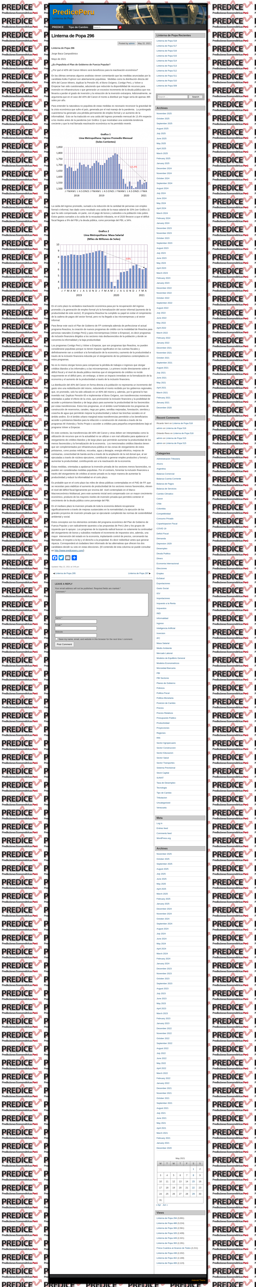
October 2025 (163, 118)
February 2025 (163, 158)
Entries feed (162, 828)
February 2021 (163, 397)
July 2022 (161, 313)
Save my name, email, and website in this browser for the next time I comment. (96, 643)
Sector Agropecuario (166, 743)
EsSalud (160, 578)
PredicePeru (74, 12)
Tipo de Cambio (78, 27)
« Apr (158, 1205)
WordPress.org (164, 838)
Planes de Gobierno (166, 683)
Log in (159, 823)
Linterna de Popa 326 (167, 1233)
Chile (159, 503)
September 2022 (164, 303)
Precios (160, 708)
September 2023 (164, 243)
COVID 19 (161, 528)
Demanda (161, 538)
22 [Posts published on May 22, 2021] (193, 1187)
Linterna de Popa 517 (167, 46)
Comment (60, 591)
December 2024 (164, 168)
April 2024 (161, 208)
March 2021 (162, 392)
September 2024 (164, 183)
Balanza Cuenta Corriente (169, 478)
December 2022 (164, 288)
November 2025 (164, 113)
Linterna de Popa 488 (167, 1223)
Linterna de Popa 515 (167, 56)
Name (58, 622)
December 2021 (164, 348)
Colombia (161, 508)
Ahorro (160, 464)
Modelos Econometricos (168, 663)
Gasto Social (163, 588)
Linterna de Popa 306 (167, 1228)
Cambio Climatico (165, 494)
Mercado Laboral (165, 653)
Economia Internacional (168, 563)
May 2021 (161, 382)
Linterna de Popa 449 (167, 1238)
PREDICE (58, 27)
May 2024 (161, 203)
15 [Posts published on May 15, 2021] (193, 1181)
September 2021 (164, 362)
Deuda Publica (163, 553)
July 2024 (161, 193)
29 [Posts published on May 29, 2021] (193, 1194)
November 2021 (164, 352)
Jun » (165, 1205)
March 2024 (162, 213)
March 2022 (162, 333)
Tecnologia (162, 787)
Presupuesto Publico (166, 718)
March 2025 (162, 153)
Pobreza (160, 688)
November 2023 (164, 233)
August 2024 (162, 188)
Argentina (161, 469)
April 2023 (161, 268)
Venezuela (162, 807)
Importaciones (163, 598)
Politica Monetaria (165, 698)
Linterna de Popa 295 (65, 573)
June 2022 (162, 318)
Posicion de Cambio (166, 703)
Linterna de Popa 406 (167, 1263)
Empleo (160, 573)
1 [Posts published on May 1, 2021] (193, 1169)
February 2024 (163, 218)
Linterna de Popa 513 (167, 66)
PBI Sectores (163, 678)
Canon (160, 498)
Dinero (160, 558)
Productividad (163, 723)
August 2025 (162, 128)
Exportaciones (163, 583)
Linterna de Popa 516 (167, 51)
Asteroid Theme (199, 1280)
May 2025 (161, 143)
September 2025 (164, 123)
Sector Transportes (166, 763)
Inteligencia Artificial (166, 628)
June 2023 (162, 258)
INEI (159, 613)
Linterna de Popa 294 (167, 1218)
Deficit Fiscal (163, 533)
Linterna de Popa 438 (167, 1253)
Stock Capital (163, 773)
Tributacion (162, 797)
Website (59, 636)
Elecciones (162, 568)
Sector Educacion (165, 753)
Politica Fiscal (163, 693)
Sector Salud (163, 758)
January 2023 (163, 283)
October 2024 (163, 178)
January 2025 (163, 163)
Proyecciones (163, 728)
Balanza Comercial (165, 474)
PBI (158, 673)
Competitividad (164, 513)
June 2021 (162, 377)
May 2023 (161, 263)
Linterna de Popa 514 (167, 60)
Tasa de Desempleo (166, 783)
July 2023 (161, 253)
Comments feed (164, 833)
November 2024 (164, 173)
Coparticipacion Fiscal (167, 523)
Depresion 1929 (164, 543)
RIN (158, 738)
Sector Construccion (166, 748)
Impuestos (161, 608)
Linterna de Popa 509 (167, 85)
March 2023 (162, 273)
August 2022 (162, 308)
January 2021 (163, 402)
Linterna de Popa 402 (167, 1258)
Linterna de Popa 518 (167, 41)
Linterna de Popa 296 (72, 35)
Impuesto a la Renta (166, 603)
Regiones (161, 733)
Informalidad (162, 618)
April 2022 (161, 328)
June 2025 (162, 138)
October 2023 (163, 238)
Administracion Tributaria (168, 459)
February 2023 (163, 278)
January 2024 (163, 223)
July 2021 (161, 372)
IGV (158, 593)
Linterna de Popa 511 (167, 76)
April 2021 (161, 387)
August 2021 (162, 368)
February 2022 (163, 338)
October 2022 (163, 298)
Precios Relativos (165, 713)
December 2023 (164, 228)
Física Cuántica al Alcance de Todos (174, 1248)
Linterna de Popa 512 (167, 70)
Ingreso (160, 623)
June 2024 (162, 198)
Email (58, 629)
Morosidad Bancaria (166, 668)
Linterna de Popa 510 (167, 80)
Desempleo (162, 548)
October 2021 (163, 358)
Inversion (161, 633)
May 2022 (161, 323)
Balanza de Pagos (165, 484)
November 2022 (164, 293)
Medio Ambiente (164, 648)
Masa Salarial (163, 643)
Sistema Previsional (166, 768)
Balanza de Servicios (166, 488)
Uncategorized (163, 803)
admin (132, 43)
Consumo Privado (165, 518)
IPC (158, 638)
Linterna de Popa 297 (138, 573)
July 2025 (161, 133)
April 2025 (161, 148)
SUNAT (160, 778)
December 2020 (164, 407)
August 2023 (162, 248)
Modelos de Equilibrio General (171, 658)
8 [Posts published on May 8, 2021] (193, 1175)
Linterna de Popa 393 (167, 1243)
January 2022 (163, 343)
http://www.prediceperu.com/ (69, 550)
